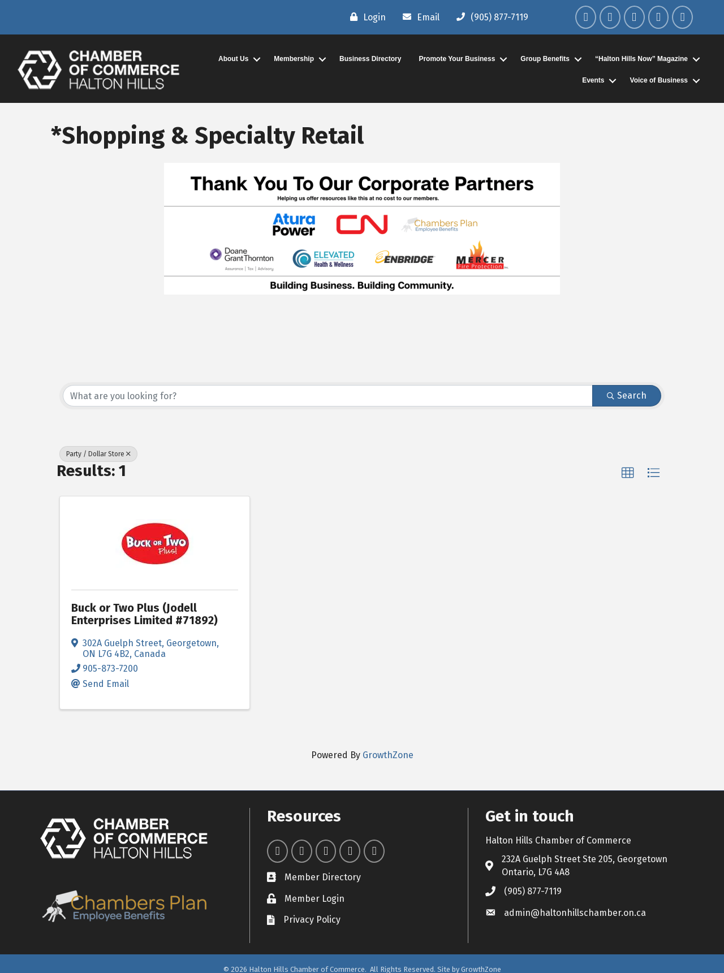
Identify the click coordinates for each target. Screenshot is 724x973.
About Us (233, 59)
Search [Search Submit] (627, 395)
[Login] (365, 17)
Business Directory (370, 59)
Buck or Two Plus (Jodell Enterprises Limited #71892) (144, 614)
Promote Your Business (457, 59)
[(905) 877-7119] (489, 17)
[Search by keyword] (328, 396)
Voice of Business (659, 80)
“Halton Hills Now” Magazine (641, 59)
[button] (628, 473)
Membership (294, 59)
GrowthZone (388, 755)
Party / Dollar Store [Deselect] (98, 454)
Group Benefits (545, 59)
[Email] (418, 17)
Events (593, 80)
